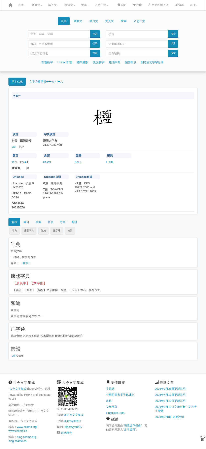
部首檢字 (47, 62)
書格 (109, 400)
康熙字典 (114, 62)
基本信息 (17, 81)
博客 (179, 5)
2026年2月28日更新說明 (170, 388)
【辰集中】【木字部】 (30, 283)
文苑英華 (111, 406)
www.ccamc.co (17, 431)
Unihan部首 (65, 62)
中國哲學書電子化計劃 (120, 394)
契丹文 (53, 5)
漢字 (22, 5)
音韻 (50, 222)
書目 (26, 222)
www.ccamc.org (27, 426)
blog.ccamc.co (17, 441)
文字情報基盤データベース (46, 81)
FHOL (109, 162)
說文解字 (98, 62)
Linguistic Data (115, 412)
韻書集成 (130, 62)
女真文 (70, 5)
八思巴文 (101, 5)
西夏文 (37, 5)
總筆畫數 (82, 62)
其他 (194, 5)
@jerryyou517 (72, 420)
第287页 (14, 355)
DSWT (47, 162)
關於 (122, 5)
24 (24, 162)
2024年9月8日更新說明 (169, 416)
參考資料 (129, 429)
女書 (85, 5)
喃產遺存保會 (132, 425)
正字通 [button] (56, 230)
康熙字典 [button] (29, 230)
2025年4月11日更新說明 (170, 394)
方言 (62, 222)
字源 (38, 222)
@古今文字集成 (73, 414)
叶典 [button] (14, 230)
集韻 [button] (70, 230)
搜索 (95, 33)
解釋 (14, 222)
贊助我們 (66, 433)
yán (14, 146)
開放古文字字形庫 (152, 62)
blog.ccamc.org (26, 437)
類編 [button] (43, 230)
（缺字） (25, 263)
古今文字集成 (17, 388)
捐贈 (137, 5)
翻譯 (74, 222)
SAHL (78, 162)
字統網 (110, 388)
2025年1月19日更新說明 (170, 400)
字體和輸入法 (158, 5)
